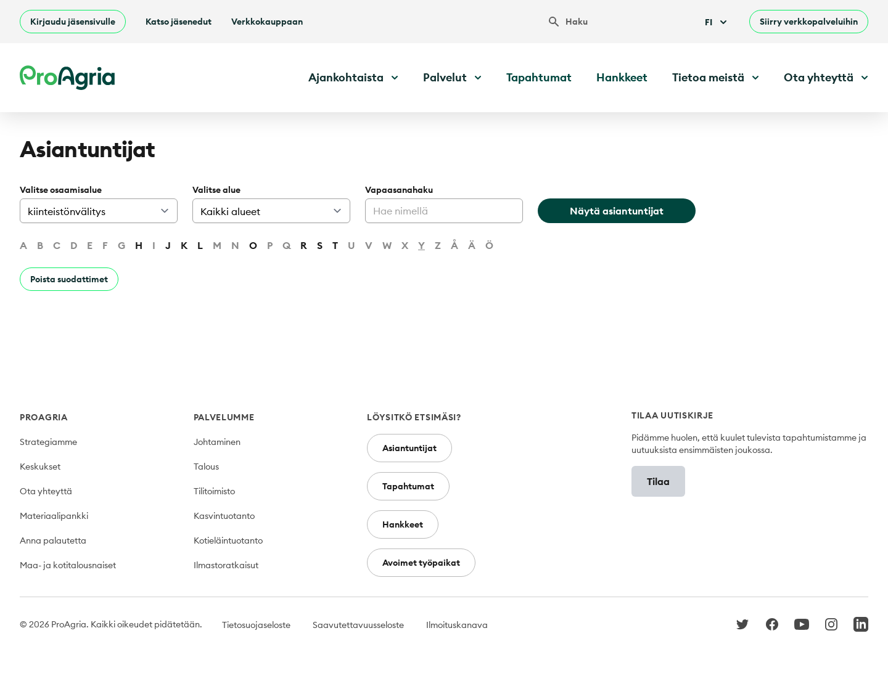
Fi (717, 22)
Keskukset (40, 466)
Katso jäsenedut (179, 21)
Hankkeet (622, 77)
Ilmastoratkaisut (226, 565)
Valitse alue (216, 189)
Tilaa (658, 481)
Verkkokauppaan (267, 21)
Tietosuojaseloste (256, 624)
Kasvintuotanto (224, 515)
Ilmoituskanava (457, 624)
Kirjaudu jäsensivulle (72, 21)
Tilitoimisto (214, 491)
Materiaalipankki (54, 515)
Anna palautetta (53, 540)
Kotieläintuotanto (228, 540)
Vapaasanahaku (399, 189)
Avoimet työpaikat (421, 562)
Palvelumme (224, 417)
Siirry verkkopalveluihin (809, 21)
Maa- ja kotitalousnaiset (68, 565)
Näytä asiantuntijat (617, 211)
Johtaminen (217, 441)
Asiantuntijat (409, 448)
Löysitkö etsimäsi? (414, 417)
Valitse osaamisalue (61, 189)
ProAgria (44, 417)
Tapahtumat (539, 77)
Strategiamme (48, 441)
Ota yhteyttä (46, 491)
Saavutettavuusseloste (358, 624)
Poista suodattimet (69, 279)
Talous (206, 466)
